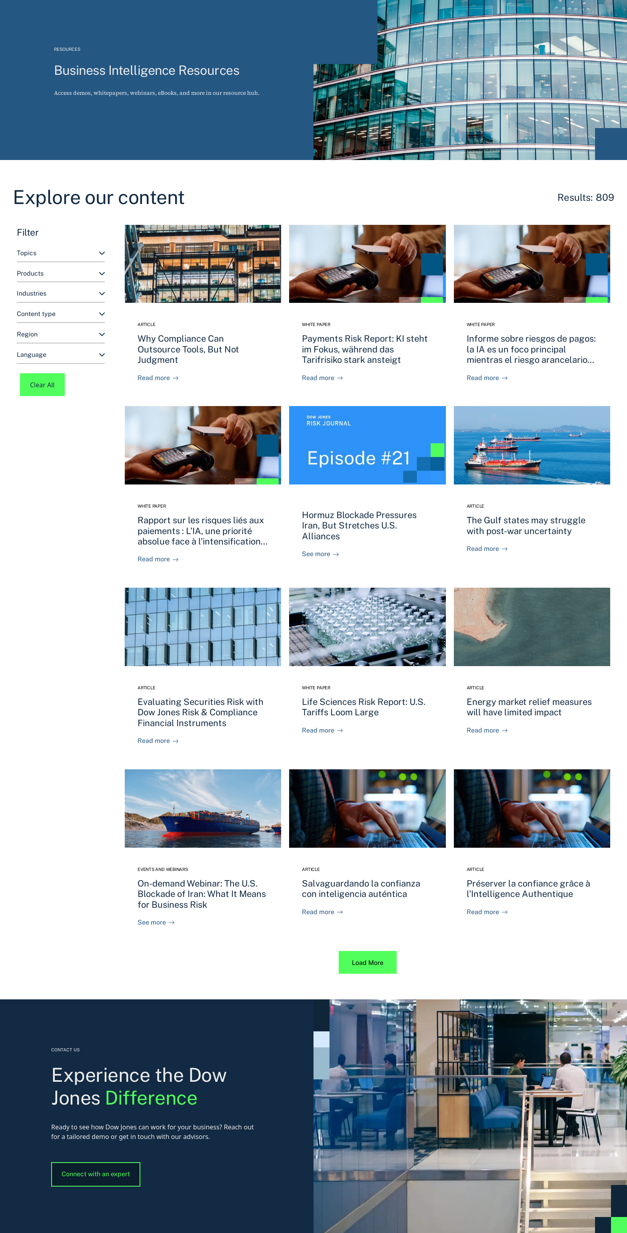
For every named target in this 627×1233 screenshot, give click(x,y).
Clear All (42, 384)
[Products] (61, 273)
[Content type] (61, 314)
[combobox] (61, 253)
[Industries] (61, 293)
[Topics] (61, 253)
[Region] (61, 334)
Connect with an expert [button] (96, 1174)
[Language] (61, 355)
